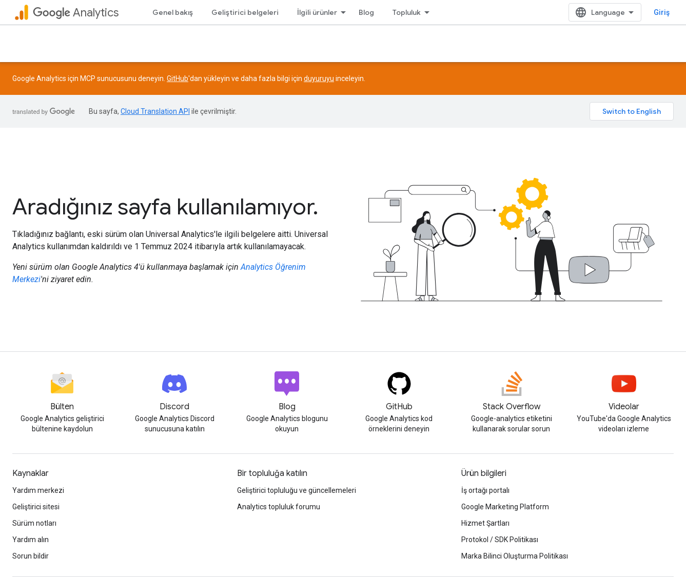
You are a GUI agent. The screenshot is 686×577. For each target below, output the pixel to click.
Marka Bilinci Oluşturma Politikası (514, 556)
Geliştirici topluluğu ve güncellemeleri (296, 490)
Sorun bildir (30, 556)
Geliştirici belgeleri (245, 12)
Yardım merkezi (38, 490)
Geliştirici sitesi (36, 507)
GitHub (177, 78)
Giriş (662, 12)
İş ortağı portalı (485, 490)
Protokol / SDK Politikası (499, 539)
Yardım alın (30, 539)
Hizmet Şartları (485, 523)
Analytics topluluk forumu (278, 507)
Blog (366, 12)
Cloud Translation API (155, 111)
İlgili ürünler (317, 12)
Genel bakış (172, 12)
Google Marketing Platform (505, 507)
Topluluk (407, 12)
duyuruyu (319, 78)
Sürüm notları (34, 523)
